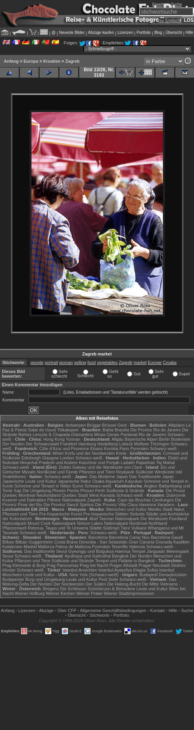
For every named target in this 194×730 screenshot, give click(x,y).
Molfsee (141, 444)
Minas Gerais (106, 434)
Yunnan (73, 439)
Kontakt (157, 610)
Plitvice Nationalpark (66, 500)
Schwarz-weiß (163, 448)
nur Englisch (169, 20)
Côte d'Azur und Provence (64, 448)
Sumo (78, 486)
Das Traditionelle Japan (151, 476)
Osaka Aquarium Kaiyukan (117, 481)
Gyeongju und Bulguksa (91, 551)
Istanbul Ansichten (80, 570)
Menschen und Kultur (126, 509)
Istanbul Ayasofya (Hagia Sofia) (128, 570)
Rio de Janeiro (152, 434)
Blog (158, 32)
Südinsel (111, 528)
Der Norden (13, 444)
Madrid (30, 546)
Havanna (147, 504)
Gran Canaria (141, 542)
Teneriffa (120, 546)
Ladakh (128, 462)
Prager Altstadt (123, 565)
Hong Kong (54, 439)
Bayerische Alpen (141, 439)
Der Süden (96, 584)
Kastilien (181, 542)
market (140, 362)
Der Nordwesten (68, 584)
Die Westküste (154, 518)
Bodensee (181, 439)
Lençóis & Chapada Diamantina (63, 434)
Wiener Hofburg (30, 593)
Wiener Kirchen (60, 593)
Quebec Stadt (75, 495)
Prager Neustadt (154, 565)
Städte (95, 528)
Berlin (164, 439)
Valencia (137, 546)
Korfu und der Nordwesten (90, 453)
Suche (187, 610)
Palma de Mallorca (73, 546)
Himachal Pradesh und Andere (49, 462)
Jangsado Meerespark (168, 551)
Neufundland (48, 495)
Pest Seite (108, 579)
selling (80, 362)
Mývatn (28, 472)
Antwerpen (75, 425)
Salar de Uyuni (42, 429)
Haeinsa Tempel (130, 551)
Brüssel (109, 425)
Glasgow (50, 458)
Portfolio (143, 32)
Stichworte (99, 615)
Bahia (108, 429)
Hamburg (87, 444)
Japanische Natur (74, 481)
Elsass (96, 448)
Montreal (27, 495)
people (37, 362)
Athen (58, 453)
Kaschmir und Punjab (99, 462)
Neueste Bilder (72, 32)
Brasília (122, 429)
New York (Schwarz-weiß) (94, 574)
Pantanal (129, 434)
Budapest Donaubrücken (163, 574)
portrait (51, 362)
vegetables (107, 362)
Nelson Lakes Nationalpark (102, 523)
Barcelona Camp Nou (129, 537)
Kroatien (52, 61)
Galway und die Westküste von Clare (107, 467)
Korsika (111, 448)
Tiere (125, 528)
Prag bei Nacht (94, 565)
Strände (137, 514)
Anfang (11, 61)
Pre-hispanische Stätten (106, 514)
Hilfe (189, 32)
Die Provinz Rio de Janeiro (155, 429)
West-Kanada (102, 495)
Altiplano (176, 425)
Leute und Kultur (39, 574)
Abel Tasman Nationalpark (114, 518)
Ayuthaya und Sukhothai (88, 556)
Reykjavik (125, 472)
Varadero (165, 504)
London (67, 458)
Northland (158, 523)
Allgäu (118, 439)
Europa (30, 61)
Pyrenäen (139, 448)
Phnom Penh (92, 490)
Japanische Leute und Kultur (29, 481)
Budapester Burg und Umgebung (33, 579)
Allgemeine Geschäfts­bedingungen (113, 610)
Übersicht (174, 32)
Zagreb (72, 61)
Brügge (94, 425)
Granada (164, 542)
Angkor (150, 486)
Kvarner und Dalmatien (24, 500)
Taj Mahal (165, 462)
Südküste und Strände (73, 560)
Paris (124, 448)
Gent (122, 425)
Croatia (170, 362)
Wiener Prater (89, 593)
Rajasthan (146, 462)
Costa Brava (66, 542)
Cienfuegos (163, 500)
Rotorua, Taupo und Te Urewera (58, 528)
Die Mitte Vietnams (160, 584)
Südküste (144, 472)
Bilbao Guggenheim (34, 542)
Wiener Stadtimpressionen (129, 593)
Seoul (7, 556)
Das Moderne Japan (108, 476)
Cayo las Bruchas (134, 500)
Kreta (121, 453)
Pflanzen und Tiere (97, 472)
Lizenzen (125, 32)
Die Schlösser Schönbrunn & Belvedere (97, 588)
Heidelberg (107, 444)
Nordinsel (138, 523)
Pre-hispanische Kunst (60, 514)
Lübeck (126, 444)
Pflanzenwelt (14, 528)
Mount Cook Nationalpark (52, 523)
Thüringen (160, 444)
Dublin (65, 467)
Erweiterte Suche (167, 4)
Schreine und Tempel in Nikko (42, 486)
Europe (154, 362)
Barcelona (98, 537)
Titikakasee (68, 429)
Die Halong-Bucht (124, 584)
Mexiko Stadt (160, 509)
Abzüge (46, 610)
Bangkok (120, 556)
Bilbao (8, 542)
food (91, 362)
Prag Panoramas (63, 565)
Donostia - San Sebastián (103, 542)
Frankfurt (68, 444)
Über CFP (67, 610)
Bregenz (51, 588)
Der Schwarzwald (42, 444)
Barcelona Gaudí (167, 537)
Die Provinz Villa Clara (116, 504)
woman (66, 362)
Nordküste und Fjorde (57, 472)
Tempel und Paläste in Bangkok (125, 560)
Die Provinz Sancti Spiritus (69, 504)
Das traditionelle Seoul (45, 551)
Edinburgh (31, 458)
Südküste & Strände (125, 490)
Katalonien (12, 546)
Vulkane (139, 528)
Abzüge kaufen (101, 32)
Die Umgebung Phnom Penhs (51, 490)
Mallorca (46, 546)
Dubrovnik (176, 495)
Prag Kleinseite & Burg (23, 565)
